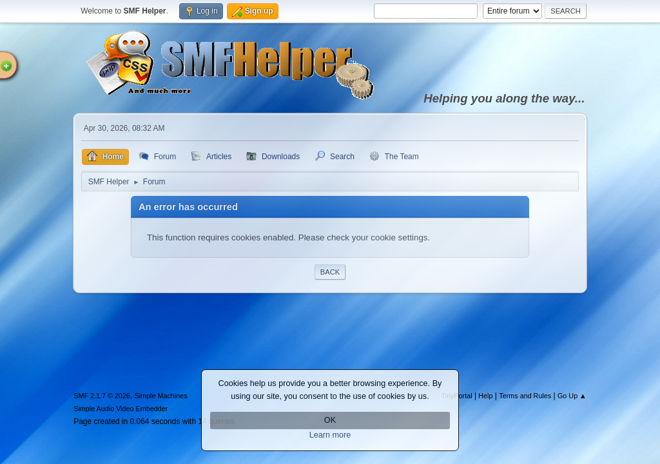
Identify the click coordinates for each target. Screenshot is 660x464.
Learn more (330, 435)
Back (330, 272)
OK (330, 420)
